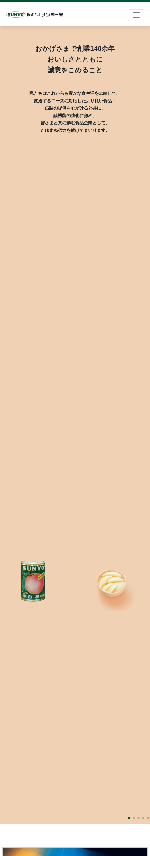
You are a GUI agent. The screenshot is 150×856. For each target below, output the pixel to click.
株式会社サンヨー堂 (35, 15)
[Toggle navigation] (136, 15)
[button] (129, 818)
